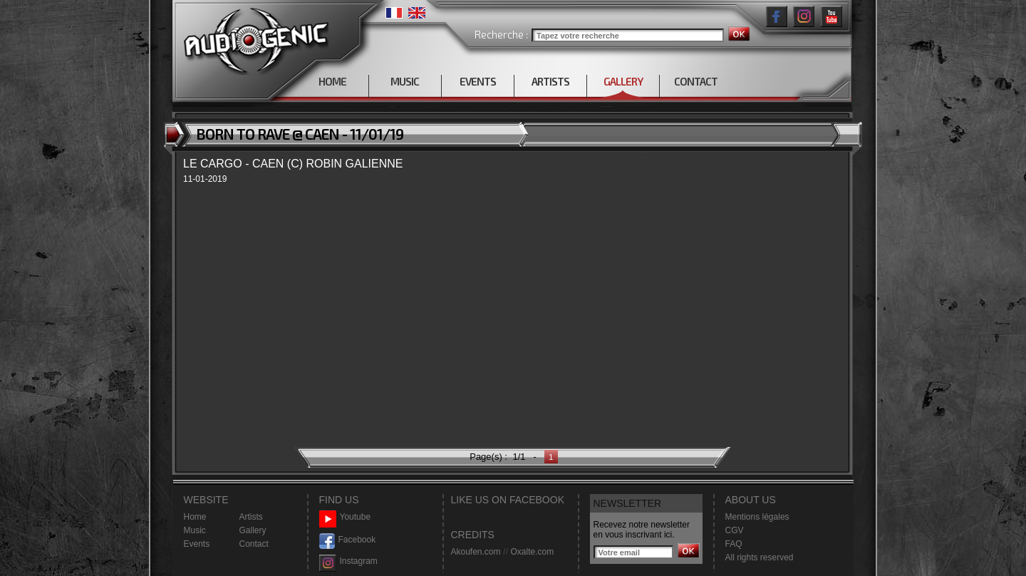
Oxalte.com (532, 552)
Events (197, 544)
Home (195, 517)
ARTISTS (550, 81)
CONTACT (695, 81)
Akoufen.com (476, 552)
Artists (251, 517)
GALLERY (623, 81)
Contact (254, 544)
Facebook (347, 540)
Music (195, 530)
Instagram (348, 561)
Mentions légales (757, 517)
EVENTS (478, 81)
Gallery (252, 530)
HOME (332, 81)
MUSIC (404, 81)
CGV (734, 530)
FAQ (733, 544)
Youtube (345, 517)
